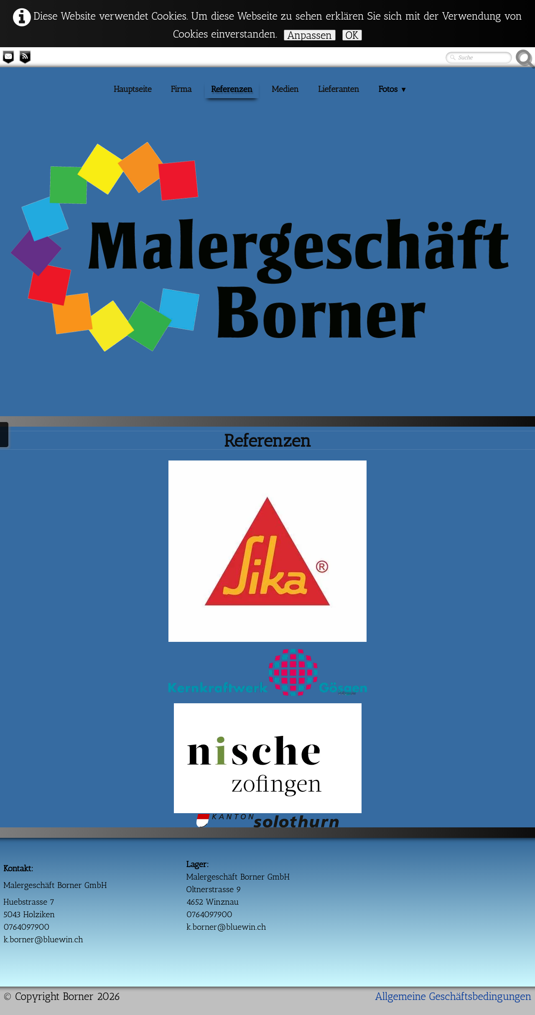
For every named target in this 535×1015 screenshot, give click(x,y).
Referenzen (231, 89)
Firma (181, 89)
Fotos (393, 89)
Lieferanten (338, 89)
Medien (285, 89)
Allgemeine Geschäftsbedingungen (453, 996)
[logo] (20, 175)
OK (352, 35)
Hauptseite (133, 89)
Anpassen (309, 35)
